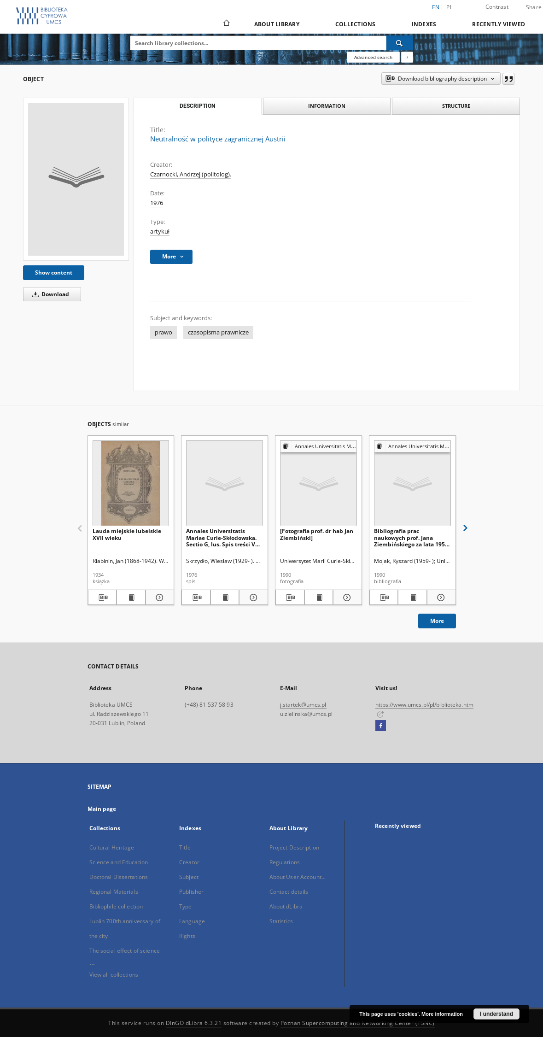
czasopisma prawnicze (218, 332)
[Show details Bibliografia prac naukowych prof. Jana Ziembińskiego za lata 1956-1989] (440, 597)
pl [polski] (449, 7)
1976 (156, 203)
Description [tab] (197, 106)
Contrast (496, 7)
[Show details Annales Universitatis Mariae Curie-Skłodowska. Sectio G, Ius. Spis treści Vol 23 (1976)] (252, 597)
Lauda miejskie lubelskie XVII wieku (127, 534)
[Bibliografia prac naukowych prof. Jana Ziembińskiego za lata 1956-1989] (412, 483)
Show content (53, 272)
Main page (102, 809)
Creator (189, 862)
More (437, 621)
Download (49, 294)
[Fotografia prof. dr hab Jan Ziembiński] (316, 534)
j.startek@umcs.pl (303, 705)
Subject (189, 877)
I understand (496, 1014)
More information (442, 1014)
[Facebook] (380, 726)
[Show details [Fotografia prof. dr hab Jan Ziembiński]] (346, 597)
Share (534, 7)
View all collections (113, 974)
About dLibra (286, 906)
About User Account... (297, 877)
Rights (187, 936)
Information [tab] (326, 105)
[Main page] (226, 24)
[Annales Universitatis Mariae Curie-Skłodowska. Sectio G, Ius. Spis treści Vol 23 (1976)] (225, 483)
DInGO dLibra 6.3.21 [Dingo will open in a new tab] (194, 1023)
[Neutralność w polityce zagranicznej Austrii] (76, 179)
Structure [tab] (456, 105)
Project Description (294, 847)
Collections (355, 24)
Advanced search (373, 57)
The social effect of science (124, 951)
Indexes (424, 24)
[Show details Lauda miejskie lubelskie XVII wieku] (159, 597)
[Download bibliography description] (102, 597)
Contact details (289, 892)
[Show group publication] (318, 446)
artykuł (159, 231)
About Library (276, 24)
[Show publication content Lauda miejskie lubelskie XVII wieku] (131, 597)
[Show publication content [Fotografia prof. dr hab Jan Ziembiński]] (319, 597)
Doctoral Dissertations (118, 877)
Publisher (191, 892)
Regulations (284, 862)
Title (185, 847)
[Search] (399, 42)
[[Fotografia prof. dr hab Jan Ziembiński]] (318, 483)
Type (185, 906)
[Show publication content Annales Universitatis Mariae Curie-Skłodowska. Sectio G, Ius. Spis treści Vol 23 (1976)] (225, 597)
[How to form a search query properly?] (407, 57)
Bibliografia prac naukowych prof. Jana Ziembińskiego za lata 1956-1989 (412, 537)
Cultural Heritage (111, 847)
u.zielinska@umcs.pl (306, 714)
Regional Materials (113, 892)
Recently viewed (498, 24)
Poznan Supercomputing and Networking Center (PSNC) (357, 1023)
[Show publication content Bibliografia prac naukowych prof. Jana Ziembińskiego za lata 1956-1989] (412, 597)
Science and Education (118, 862)
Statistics (281, 921)
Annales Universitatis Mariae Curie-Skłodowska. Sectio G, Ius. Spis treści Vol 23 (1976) (223, 537)
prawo (163, 332)
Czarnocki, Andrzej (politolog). (190, 174)
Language (192, 921)
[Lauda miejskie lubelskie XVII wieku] (131, 483)
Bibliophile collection (116, 906)
